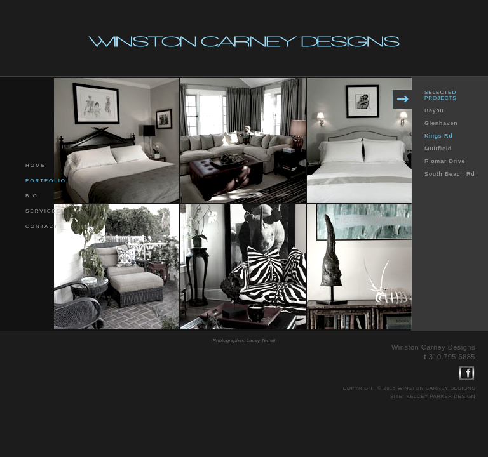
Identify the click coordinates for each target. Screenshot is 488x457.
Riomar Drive (445, 161)
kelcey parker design (440, 396)
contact (41, 226)
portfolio (45, 180)
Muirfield (438, 148)
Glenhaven (441, 123)
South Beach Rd (449, 174)
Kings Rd (438, 136)
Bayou (434, 110)
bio (31, 196)
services (43, 211)
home (35, 165)
